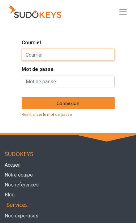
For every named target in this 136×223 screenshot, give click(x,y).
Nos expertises (22, 216)
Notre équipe (20, 175)
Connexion (68, 103)
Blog (10, 195)
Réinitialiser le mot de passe (47, 114)
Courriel (31, 43)
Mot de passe (38, 69)
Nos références (22, 185)
